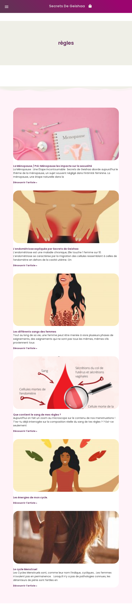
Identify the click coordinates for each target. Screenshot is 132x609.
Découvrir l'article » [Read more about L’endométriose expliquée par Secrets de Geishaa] (25, 265)
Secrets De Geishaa (67, 6)
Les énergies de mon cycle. (30, 497)
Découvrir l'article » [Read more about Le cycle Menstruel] (25, 585)
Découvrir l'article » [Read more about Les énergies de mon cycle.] (25, 502)
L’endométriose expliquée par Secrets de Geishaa (45, 249)
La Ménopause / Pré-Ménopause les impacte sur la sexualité (52, 166)
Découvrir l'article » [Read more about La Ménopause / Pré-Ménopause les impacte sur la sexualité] (25, 182)
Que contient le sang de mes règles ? (37, 414)
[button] (6, 6)
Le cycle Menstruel (25, 569)
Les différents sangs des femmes (34, 331)
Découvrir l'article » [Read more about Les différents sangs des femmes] (25, 348)
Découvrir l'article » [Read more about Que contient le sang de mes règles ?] (25, 431)
